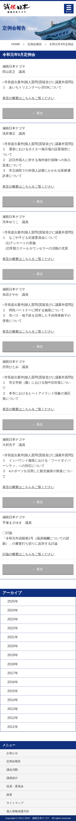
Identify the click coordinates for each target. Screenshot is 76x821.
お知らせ (12, 753)
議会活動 (12, 769)
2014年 (12, 700)
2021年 (12, 637)
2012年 (12, 718)
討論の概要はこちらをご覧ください (28, 554)
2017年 (12, 673)
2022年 (12, 628)
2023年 (12, 619)
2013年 (12, 709)
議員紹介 (12, 778)
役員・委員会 (15, 786)
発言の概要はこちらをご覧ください (28, 98)
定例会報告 (35, 44)
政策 (9, 794)
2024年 (12, 610)
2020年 (12, 646)
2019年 (12, 655)
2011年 (12, 726)
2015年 (12, 691)
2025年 (12, 601)
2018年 (12, 664)
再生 (39, 113)
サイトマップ (15, 803)
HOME (15, 44)
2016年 (12, 682)
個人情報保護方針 (17, 811)
